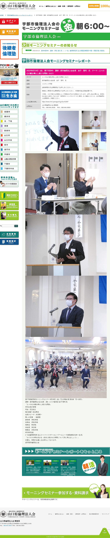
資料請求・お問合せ (73, 6)
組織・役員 (61, 6)
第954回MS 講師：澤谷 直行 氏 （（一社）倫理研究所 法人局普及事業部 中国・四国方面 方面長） (73, 50)
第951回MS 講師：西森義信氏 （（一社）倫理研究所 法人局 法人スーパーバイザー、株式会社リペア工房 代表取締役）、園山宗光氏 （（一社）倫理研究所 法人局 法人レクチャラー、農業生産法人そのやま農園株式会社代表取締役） (69, 474)
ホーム (41, 6)
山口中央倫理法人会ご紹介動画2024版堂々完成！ (9, 78)
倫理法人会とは (51, 6)
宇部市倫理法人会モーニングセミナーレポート (20, 15)
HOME (2, 15)
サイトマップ (105, 514)
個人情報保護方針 (94, 514)
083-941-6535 (8, 525)
